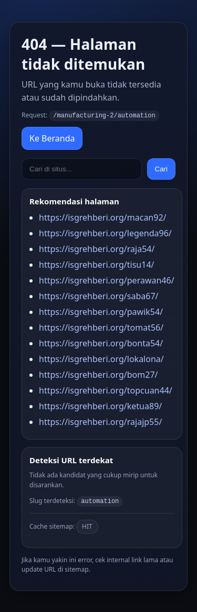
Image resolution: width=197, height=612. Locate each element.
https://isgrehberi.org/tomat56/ (101, 327)
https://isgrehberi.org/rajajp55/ (100, 421)
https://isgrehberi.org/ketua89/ (100, 405)
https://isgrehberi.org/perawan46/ (106, 280)
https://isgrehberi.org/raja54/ (96, 248)
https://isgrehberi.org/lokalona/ (101, 358)
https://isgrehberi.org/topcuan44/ (105, 390)
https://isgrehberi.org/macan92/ (103, 217)
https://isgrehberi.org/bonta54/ (101, 342)
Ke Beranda (52, 138)
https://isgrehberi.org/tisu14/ (96, 264)
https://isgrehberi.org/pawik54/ (101, 311)
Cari (161, 168)
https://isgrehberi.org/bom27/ (98, 374)
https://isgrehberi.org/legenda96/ (105, 232)
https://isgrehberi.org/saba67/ (99, 295)
